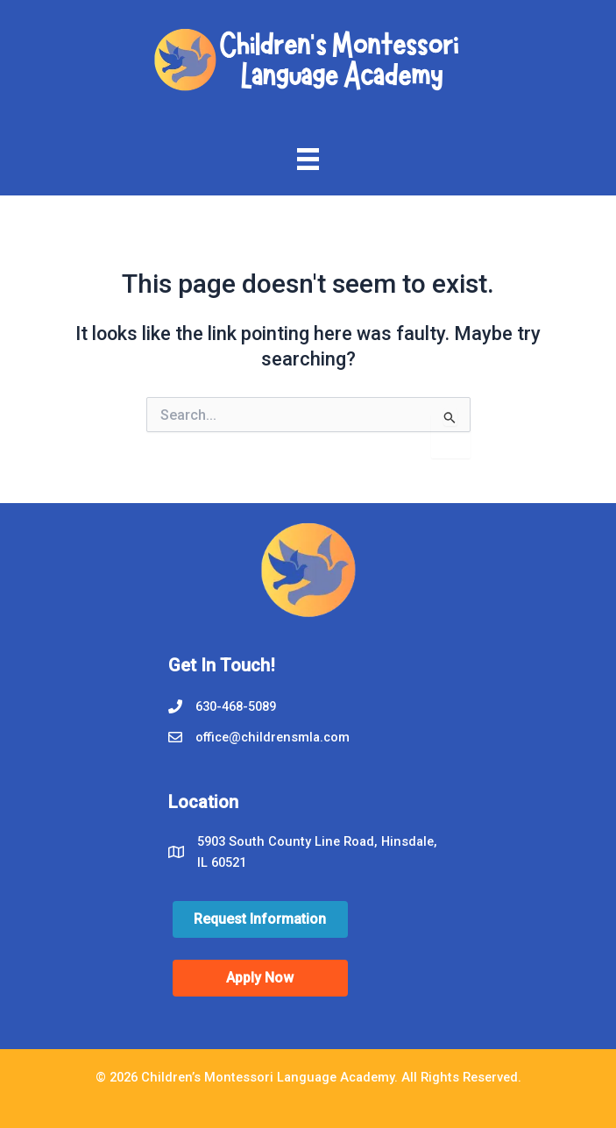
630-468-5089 (235, 706)
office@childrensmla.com (274, 737)
